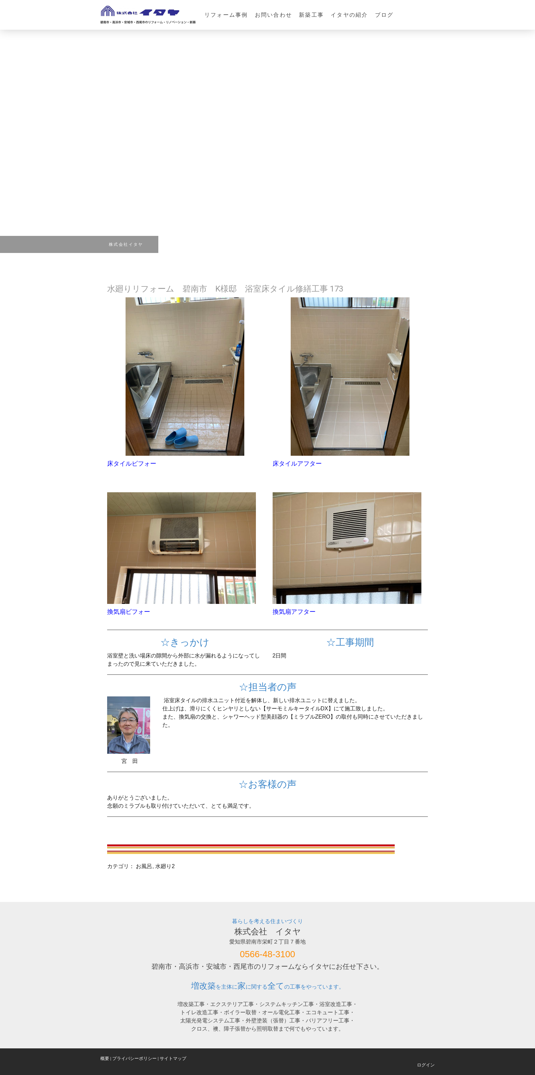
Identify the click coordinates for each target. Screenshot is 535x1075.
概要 (104, 1058)
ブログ (384, 15)
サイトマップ (173, 1058)
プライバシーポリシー (134, 1058)
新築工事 (311, 15)
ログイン (426, 1064)
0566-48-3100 (267, 954)
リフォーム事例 (226, 15)
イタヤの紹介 (349, 15)
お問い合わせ (273, 15)
